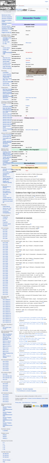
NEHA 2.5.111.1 (6, 344)
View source (19, 9)
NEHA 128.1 (6, 351)
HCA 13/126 (6, 365)
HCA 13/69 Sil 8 (6, 310)
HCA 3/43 (5, 229)
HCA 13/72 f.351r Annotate (32, 129)
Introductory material (7, 106)
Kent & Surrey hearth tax (8, 201)
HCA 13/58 (5, 263)
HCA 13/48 (5, 246)
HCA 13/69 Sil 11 (7, 315)
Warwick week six (7, 122)
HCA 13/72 (5, 287)
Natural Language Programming (7, 76)
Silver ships (5, 194)
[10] (20, 255)
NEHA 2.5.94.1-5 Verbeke (7, 356)
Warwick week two (7, 115)
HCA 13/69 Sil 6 (6, 306)
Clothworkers (5, 30)
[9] (20, 251)
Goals (4, 104)
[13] (20, 268)
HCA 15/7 (5, 379)
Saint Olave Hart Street (31, 97)
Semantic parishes (6, 26)
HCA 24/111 (6, 396)
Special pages (6, 61)
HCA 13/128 (6, 368)
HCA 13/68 (5, 280)
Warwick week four (7, 119)
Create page (6, 49)
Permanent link (6, 64)
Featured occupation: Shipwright (7, 24)
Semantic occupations (7, 18)
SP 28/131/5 (6, 457)
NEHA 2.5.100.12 (7, 341)
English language (30, 79)
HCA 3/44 (5, 231)
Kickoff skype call (7, 136)
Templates (5, 225)
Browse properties (7, 68)
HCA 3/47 (5, 236)
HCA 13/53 (5, 254)
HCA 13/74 (5, 290)
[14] (43, 302)
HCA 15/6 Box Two (7, 377)
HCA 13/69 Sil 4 (6, 303)
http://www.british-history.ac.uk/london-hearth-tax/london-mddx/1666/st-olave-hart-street (32, 335)
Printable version (7, 63)
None (27, 170)
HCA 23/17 (5, 387)
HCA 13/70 (5, 284)
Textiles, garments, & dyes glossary (8, 158)
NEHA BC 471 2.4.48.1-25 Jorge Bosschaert (7, 338)
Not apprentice (29, 52)
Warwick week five (7, 120)
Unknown (28, 60)
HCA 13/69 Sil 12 (7, 317)
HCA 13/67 (5, 278)
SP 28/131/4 (6, 455)
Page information (7, 66)
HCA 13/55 (5, 258)
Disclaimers (34, 402)
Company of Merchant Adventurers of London (7, 28)
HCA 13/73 (5, 289)
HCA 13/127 (6, 366)
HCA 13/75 (5, 292)
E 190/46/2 (5, 430)
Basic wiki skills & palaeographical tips (7, 109)
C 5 (3, 442)
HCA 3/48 (5, 238)
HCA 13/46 (5, 242)
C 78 (4, 449)
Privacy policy (18, 402)
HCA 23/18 (5, 388)
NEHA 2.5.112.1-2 (7, 346)
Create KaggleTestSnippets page (7, 52)
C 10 (4, 446)
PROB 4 (5, 435)
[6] (38, 228)
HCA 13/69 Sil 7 (6, 308)
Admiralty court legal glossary (7, 170)
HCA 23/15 (5, 383)
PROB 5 (5, 436)
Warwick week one (7, 114)
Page (16, 5)
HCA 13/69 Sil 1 (6, 301)
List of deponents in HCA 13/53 (7, 111)
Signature (28, 62)
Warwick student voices (7, 126)
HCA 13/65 (5, 275)
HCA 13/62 (5, 270)
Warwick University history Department (7, 93)
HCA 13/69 (5, 282)
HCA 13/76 (5, 294)
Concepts (5, 218)
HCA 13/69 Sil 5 (6, 305)
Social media (6, 83)
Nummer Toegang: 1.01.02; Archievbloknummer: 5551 (7, 419)
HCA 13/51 (5, 251)
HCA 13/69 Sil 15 (7, 322)
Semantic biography (28, 389)
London (27, 99)
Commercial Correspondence (7, 212)
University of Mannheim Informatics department (8, 96)
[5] (30, 224)
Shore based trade (30, 165)
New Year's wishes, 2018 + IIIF (7, 79)
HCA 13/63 (5, 272)
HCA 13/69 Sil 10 (7, 313)
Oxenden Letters (7, 210)
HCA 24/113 (6, 400)
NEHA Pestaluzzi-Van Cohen (8, 354)
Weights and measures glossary (7, 182)
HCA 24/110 (6, 394)
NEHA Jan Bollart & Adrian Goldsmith (7, 335)
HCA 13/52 (5, 253)
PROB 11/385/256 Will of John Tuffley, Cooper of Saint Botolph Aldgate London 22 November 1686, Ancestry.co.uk (32, 340)
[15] (22, 311)
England (28, 105)
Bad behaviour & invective (7, 187)
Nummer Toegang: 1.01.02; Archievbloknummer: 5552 (7, 424)
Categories (19, 389)
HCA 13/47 (5, 244)
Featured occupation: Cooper (7, 21)
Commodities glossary (8, 172)
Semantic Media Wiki (8, 81)
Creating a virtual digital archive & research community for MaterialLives (7, 153)
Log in (46, 1)
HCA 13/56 (5, 259)
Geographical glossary (6, 174)
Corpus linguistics (7, 74)
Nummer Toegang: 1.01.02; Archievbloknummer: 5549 (7, 408)
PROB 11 (5, 438)
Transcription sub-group (7, 139)
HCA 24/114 (6, 401)
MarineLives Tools (7, 208)
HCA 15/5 (5, 374)
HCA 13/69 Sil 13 (7, 318)
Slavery (4, 196)
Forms (4, 220)
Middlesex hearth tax (8, 199)
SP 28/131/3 (6, 453)
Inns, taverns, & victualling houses (7, 192)
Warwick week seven (8, 124)
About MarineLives (26, 402)
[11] (32, 259)
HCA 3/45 (5, 233)
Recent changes (6, 460)
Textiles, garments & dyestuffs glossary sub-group (7, 142)
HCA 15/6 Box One (7, 376)
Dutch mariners (6, 189)
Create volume (6, 48)
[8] (20, 247)
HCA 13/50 (5, 249)
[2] (41, 188)
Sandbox (5, 130)
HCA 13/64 (5, 273)
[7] (20, 242)
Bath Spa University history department (7, 90)
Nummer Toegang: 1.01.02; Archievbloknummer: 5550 (7, 414)
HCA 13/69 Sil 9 (6, 311)
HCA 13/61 (5, 268)
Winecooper (28, 42)
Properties (5, 222)
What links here (6, 58)
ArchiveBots (5, 72)
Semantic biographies (7, 16)
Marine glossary (6, 176)
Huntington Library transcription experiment (7, 39)
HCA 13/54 (5, 256)
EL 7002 (5, 43)
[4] (18, 213)
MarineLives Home (6, 15)
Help (4, 461)
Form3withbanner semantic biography (26, 390)
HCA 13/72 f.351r (24, 327)
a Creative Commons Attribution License (36, 398)
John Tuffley (28, 58)
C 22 (4, 447)
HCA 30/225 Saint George (7, 328)
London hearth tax (7, 197)
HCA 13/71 (5, 285)
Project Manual (6, 206)
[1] (37, 176)
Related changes (7, 59)
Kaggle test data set (6, 32)
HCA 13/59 (5, 265)
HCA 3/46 (5, 235)
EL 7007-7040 (6, 42)
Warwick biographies (8, 129)
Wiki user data (6, 85)
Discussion (21, 5)
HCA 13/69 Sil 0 (6, 299)
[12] (20, 264)
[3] (34, 196)
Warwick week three (7, 117)
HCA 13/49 (5, 247)
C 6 (3, 444)
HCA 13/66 (5, 277)
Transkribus (5, 99)
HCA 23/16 (5, 385)
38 (26, 115)
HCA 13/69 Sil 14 (7, 320)
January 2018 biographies (6, 146)
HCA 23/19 (5, 390)
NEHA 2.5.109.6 (6, 342)
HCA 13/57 (5, 261)
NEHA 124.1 (6, 349)
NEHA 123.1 (6, 348)
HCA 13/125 (6, 363)
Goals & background (7, 135)
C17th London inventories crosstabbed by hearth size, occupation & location (8, 163)
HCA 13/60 (5, 266)
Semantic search (7, 224)
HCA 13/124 (6, 361)
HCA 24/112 (6, 398)
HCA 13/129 (6, 370)
